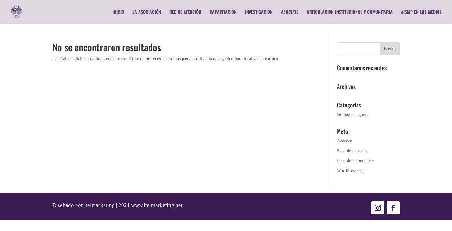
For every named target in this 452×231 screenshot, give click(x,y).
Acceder (344, 140)
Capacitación (223, 12)
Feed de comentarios (355, 160)
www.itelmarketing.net (157, 205)
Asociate (289, 12)
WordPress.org (350, 170)
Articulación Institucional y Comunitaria (350, 12)
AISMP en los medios (421, 12)
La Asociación (146, 12)
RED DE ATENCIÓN (185, 12)
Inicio (118, 12)
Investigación (259, 12)
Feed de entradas (352, 150)
